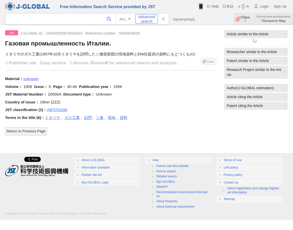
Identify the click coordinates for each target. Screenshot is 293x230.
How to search (166, 171)
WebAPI (162, 187)
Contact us (231, 182)
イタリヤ (52, 117)
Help (215, 6)
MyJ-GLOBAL (165, 181)
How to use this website (172, 166)
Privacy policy (233, 175)
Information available (96, 167)
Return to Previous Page (26, 131)
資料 (123, 117)
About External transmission (175, 206)
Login (264, 6)
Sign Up (280, 6)
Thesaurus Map (273, 19)
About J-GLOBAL (93, 160)
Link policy (231, 167)
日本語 (228, 6)
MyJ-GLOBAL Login (95, 182)
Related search (166, 176)
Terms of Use (233, 160)
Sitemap (229, 199)
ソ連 (99, 117)
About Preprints (167, 201)
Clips (245, 19)
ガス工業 (72, 117)
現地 (111, 117)
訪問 (88, 117)
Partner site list (92, 175)
